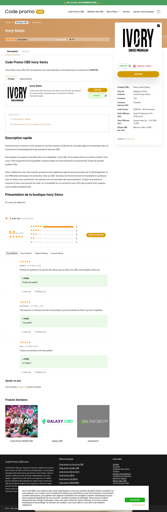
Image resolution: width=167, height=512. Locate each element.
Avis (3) (25, 51)
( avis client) (22, 39)
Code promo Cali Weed (68, 479)
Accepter (135, 500)
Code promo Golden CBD (69, 468)
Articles (126, 11)
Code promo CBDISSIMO (69, 483)
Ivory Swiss (36, 85)
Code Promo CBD (76, 11)
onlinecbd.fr (93, 441)
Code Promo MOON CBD (21, 441)
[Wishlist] (158, 12)
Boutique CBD (21, 22)
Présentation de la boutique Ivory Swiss (32, 124)
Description (12, 51)
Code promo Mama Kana (69, 472)
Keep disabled (139, 505)
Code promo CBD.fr (67, 475)
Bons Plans (112, 11)
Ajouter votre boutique (143, 11)
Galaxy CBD (57, 441)
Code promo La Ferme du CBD (71, 464)
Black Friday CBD (120, 481)
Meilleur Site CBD (95, 11)
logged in (21, 387)
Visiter (138, 74)
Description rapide (22, 119)
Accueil (8, 22)
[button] (158, 25)
